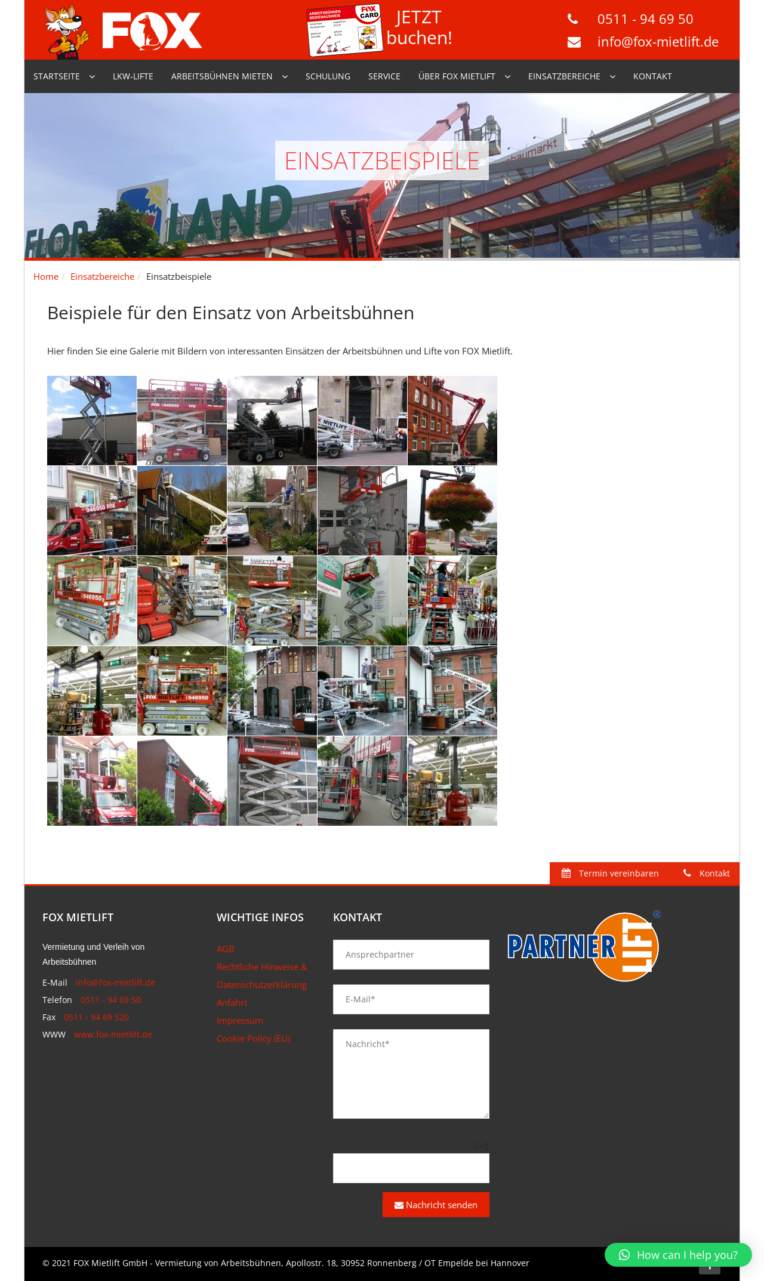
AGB (226, 949)
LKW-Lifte (133, 76)
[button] (678, 1255)
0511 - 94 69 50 (645, 18)
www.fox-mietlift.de (113, 1034)
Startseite (56, 76)
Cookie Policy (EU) (253, 1038)
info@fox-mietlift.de (658, 41)
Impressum (240, 1020)
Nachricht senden (436, 1205)
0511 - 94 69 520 (96, 1017)
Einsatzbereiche (564, 76)
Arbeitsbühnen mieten (222, 76)
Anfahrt (232, 1002)
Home (45, 276)
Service (384, 76)
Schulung (328, 76)
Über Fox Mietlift (456, 76)
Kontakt (652, 76)
